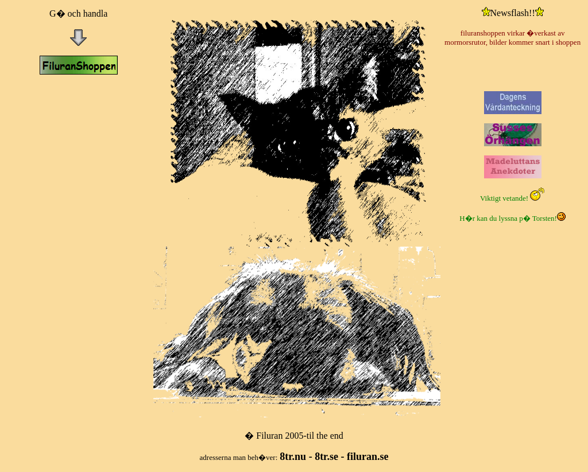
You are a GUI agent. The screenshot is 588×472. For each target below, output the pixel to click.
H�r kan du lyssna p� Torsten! (512, 218)
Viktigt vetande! (512, 198)
